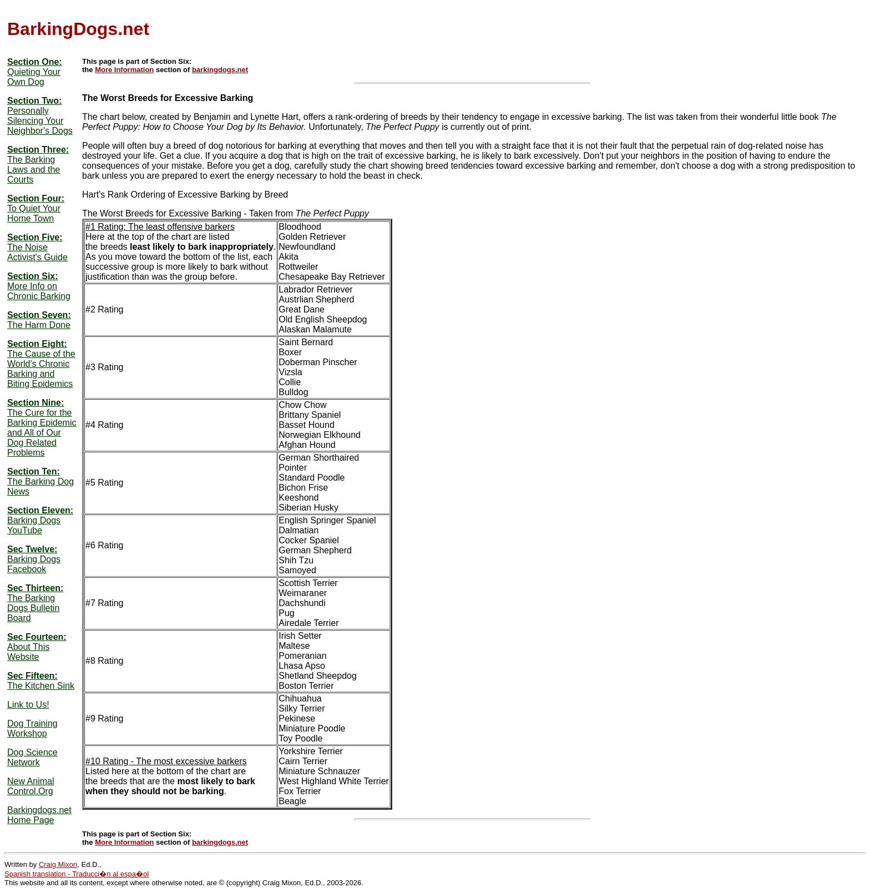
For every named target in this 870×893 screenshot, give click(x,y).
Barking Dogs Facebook (33, 564)
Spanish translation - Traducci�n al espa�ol (76, 874)
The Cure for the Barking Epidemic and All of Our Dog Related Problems (42, 432)
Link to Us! (28, 704)
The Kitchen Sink (40, 685)
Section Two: (34, 100)
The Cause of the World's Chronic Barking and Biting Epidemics (41, 369)
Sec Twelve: (32, 549)
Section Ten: (33, 471)
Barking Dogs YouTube (33, 525)
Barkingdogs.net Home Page (39, 815)
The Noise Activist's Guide (37, 252)
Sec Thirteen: (35, 588)
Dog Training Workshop (32, 728)
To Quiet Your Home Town (33, 213)
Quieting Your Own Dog (33, 77)
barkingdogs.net (220, 69)
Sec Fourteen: (37, 637)
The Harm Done (38, 325)
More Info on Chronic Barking (38, 291)
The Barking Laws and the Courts (33, 169)
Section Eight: (37, 344)
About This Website (28, 652)
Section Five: (35, 237)
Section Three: (38, 149)
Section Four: (35, 198)
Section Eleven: (40, 510)
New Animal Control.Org (30, 786)
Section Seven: (39, 315)
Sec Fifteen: (32, 675)
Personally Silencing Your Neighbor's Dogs (40, 120)
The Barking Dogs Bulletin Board (33, 608)
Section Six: (32, 276)
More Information (124, 69)
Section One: (34, 62)
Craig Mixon (58, 864)
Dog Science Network (32, 757)
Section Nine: (35, 402)
